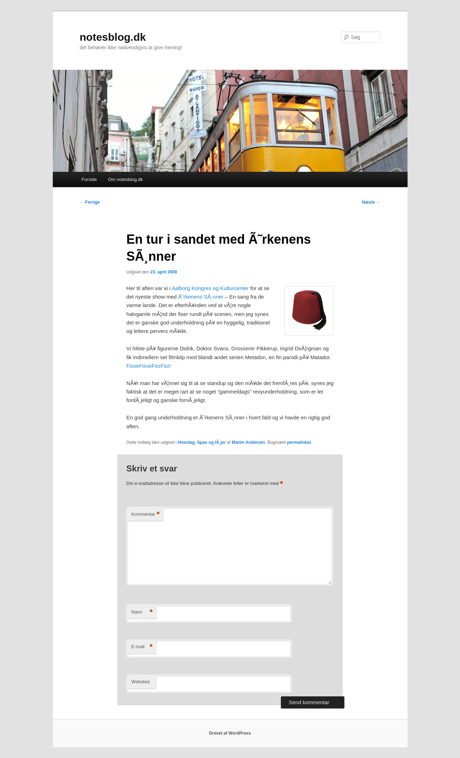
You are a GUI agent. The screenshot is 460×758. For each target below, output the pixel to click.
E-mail (142, 647)
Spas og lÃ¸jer (211, 442)
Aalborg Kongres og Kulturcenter (210, 288)
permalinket (299, 442)
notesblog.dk (113, 37)
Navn (142, 612)
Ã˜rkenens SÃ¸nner (200, 297)
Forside (89, 179)
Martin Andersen (248, 442)
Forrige (90, 202)
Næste (371, 202)
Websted (140, 681)
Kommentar (145, 514)
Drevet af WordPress (230, 733)
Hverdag (186, 442)
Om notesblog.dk (125, 179)
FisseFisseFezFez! (148, 366)
